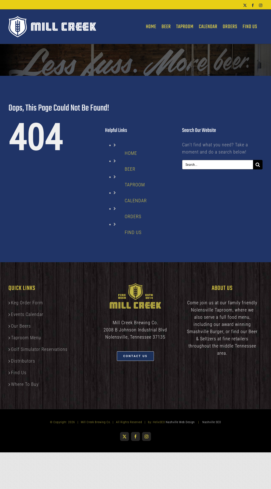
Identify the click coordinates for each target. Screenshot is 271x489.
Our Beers (21, 326)
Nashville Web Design (180, 422)
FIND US (133, 232)
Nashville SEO (211, 422)
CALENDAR (136, 200)
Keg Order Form (27, 302)
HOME (131, 153)
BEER (130, 169)
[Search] (258, 164)
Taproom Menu (26, 337)
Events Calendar (27, 314)
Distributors (23, 361)
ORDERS (133, 216)
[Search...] (217, 164)
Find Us (18, 372)
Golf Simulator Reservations (39, 349)
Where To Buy (25, 384)
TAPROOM (135, 184)
